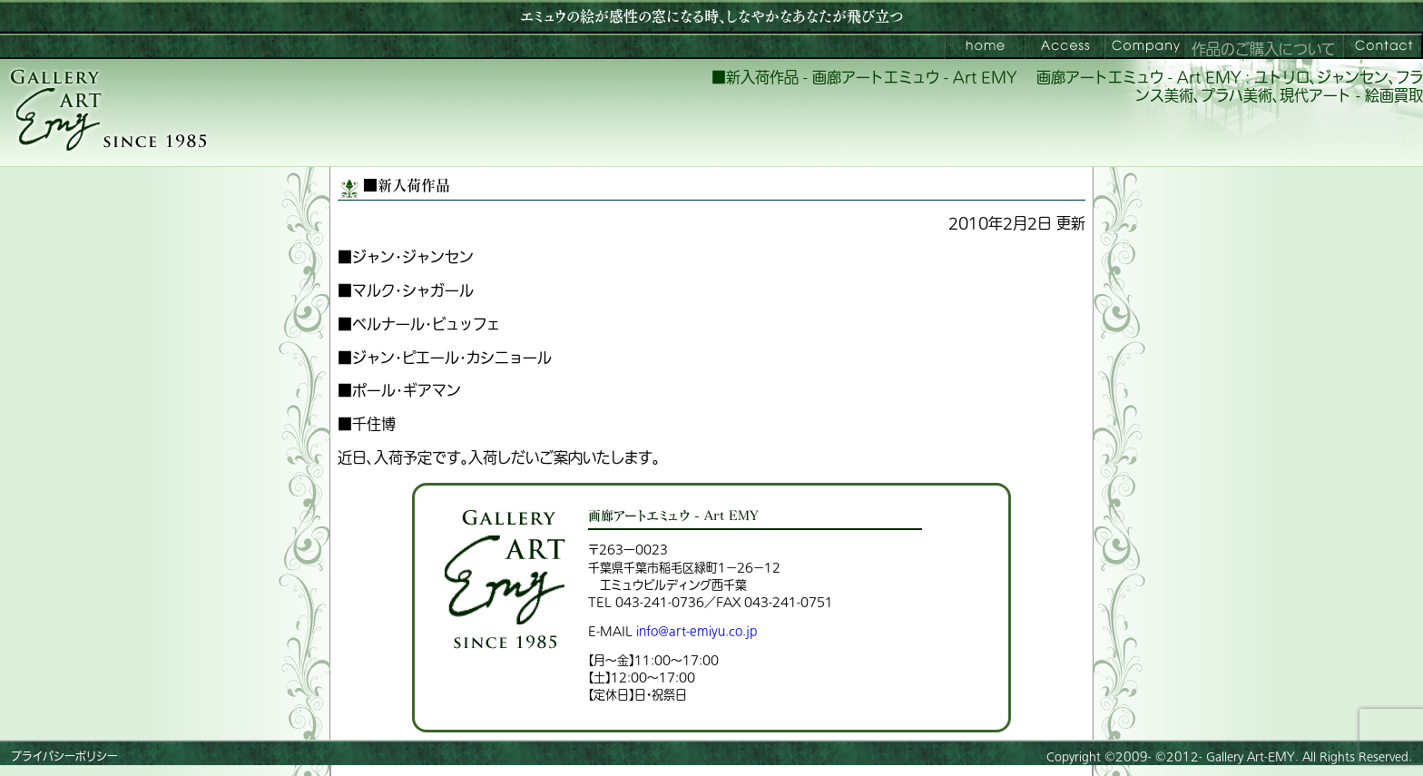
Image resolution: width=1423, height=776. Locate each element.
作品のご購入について (1264, 50)
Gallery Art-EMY (1250, 757)
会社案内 (1144, 46)
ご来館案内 (1064, 46)
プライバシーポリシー (64, 757)
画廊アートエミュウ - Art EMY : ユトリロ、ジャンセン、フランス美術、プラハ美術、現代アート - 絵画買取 (1229, 87)
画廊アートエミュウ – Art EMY (985, 46)
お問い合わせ (1383, 46)
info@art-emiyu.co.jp (696, 631)
